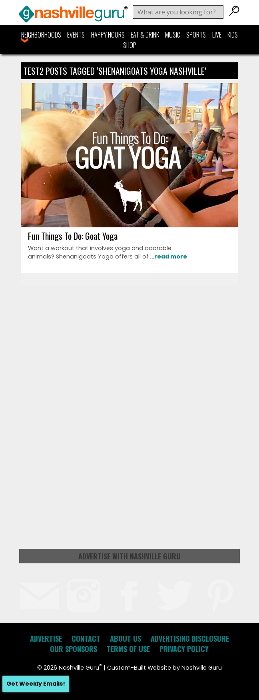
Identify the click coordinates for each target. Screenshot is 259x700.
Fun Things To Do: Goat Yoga (73, 235)
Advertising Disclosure (190, 638)
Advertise (46, 638)
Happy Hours (108, 35)
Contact (86, 638)
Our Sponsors (73, 649)
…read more (168, 257)
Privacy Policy (184, 649)
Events (76, 35)
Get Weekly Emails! (35, 684)
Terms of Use (128, 649)
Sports (196, 35)
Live (216, 35)
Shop (129, 45)
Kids (232, 35)
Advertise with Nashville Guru (129, 556)
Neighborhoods (41, 35)
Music (172, 35)
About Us (125, 638)
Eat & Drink (145, 35)
